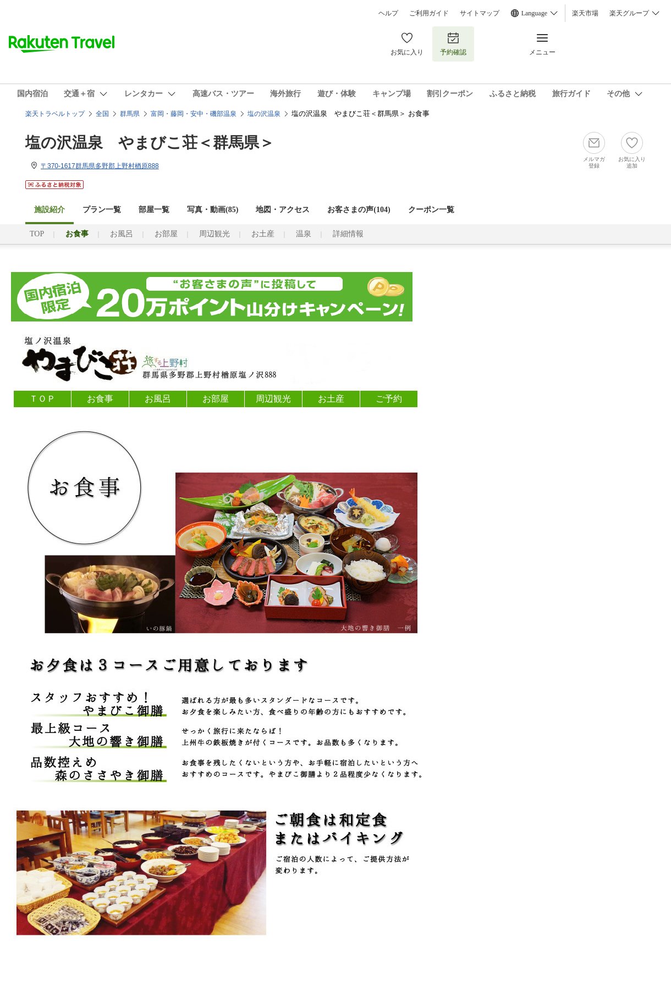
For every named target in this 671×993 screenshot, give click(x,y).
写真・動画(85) (212, 210)
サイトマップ (479, 13)
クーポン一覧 (431, 210)
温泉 (303, 234)
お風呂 (121, 234)
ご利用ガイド (429, 13)
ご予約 (389, 398)
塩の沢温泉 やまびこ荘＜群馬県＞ (149, 142)
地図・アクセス (283, 210)
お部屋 (166, 234)
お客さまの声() (358, 210)
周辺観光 (214, 234)
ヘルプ (388, 13)
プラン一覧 (101, 210)
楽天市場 (585, 13)
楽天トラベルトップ (55, 114)
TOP (37, 234)
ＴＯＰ (42, 398)
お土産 (262, 234)
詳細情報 (348, 234)
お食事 (100, 398)
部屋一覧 (154, 210)
